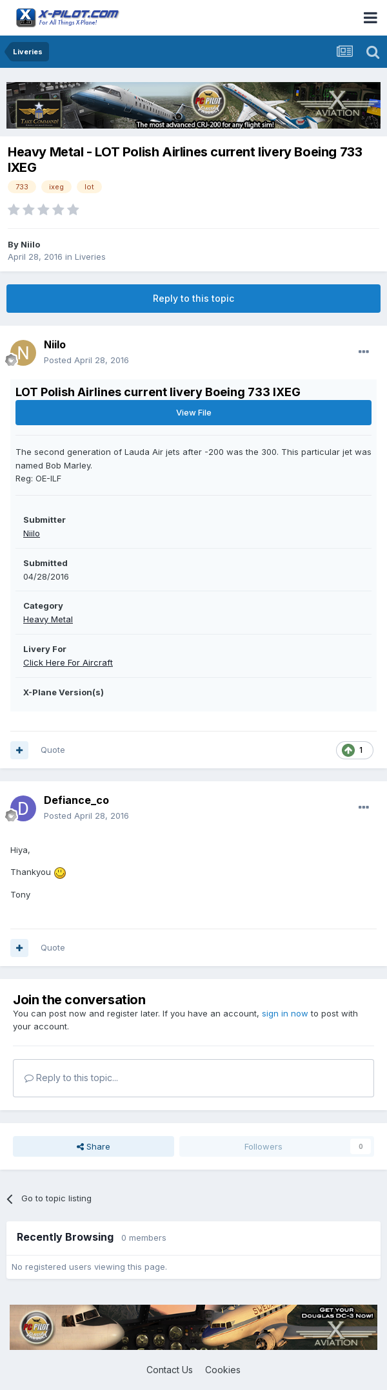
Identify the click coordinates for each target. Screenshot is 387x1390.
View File (194, 412)
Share (93, 1146)
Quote (53, 749)
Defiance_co (76, 800)
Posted (86, 360)
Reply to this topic (193, 298)
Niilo (30, 244)
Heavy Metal (48, 619)
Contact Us (169, 1369)
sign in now (285, 1013)
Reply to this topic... (71, 1077)
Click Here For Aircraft (68, 662)
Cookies (223, 1369)
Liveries (90, 256)
